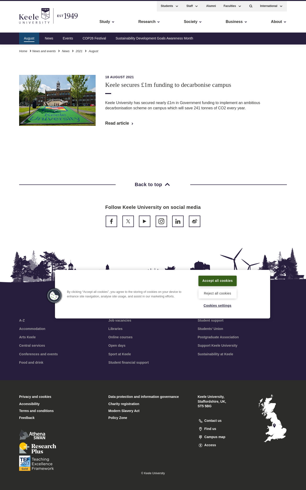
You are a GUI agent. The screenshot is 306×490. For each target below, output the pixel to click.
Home (23, 50)
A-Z (22, 320)
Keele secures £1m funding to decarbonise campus (168, 84)
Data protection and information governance (143, 397)
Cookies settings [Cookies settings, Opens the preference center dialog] (217, 305)
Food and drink (31, 362)
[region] (162, 293)
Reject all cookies (217, 293)
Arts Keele (27, 337)
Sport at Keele (119, 354)
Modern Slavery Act (123, 411)
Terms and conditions (36, 411)
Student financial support (128, 362)
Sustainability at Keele (215, 354)
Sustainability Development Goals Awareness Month (154, 37)
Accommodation (32, 329)
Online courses (120, 337)
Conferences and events (38, 354)
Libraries (115, 329)
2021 (79, 50)
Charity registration (123, 404)
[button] (251, 4)
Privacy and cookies (35, 397)
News (49, 37)
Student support (211, 320)
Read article (119, 123)
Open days (117, 345)
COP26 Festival (94, 37)
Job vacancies (119, 320)
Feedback (27, 418)
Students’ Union (210, 329)
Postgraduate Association (218, 337)
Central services (32, 345)
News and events (44, 50)
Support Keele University (218, 345)
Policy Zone (117, 418)
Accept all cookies (217, 280)
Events (68, 37)
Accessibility (29, 404)
